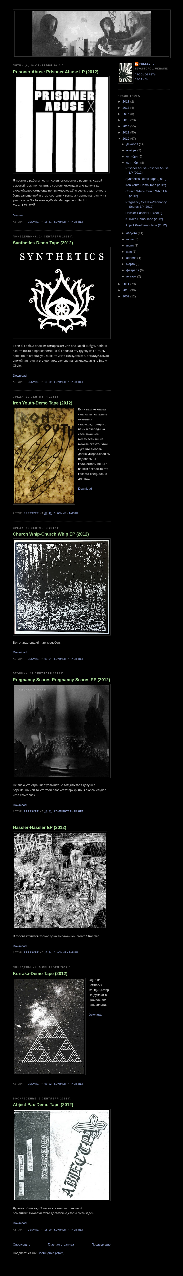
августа (132, 233)
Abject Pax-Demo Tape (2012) (43, 1104)
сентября (133, 162)
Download (18, 215)
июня (130, 245)
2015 (126, 120)
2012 (126, 138)
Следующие (21, 1244)
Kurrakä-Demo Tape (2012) (40, 973)
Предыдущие (101, 1244)
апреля (131, 258)
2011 (126, 284)
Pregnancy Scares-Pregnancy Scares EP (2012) (61, 679)
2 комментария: (67, 952)
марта (131, 264)
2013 (126, 132)
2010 (126, 290)
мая (129, 251)
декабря (132, 144)
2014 (126, 126)
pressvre (146, 64)
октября (132, 156)
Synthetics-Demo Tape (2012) (43, 243)
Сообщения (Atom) (50, 1253)
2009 (126, 296)
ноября (131, 150)
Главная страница (61, 1244)
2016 (126, 114)
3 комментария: (67, 513)
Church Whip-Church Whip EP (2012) (51, 534)
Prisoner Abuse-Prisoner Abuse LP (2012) (55, 71)
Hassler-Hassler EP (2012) (39, 827)
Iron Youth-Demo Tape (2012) (42, 403)
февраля (133, 270)
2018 (126, 101)
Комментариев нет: (70, 222)
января (131, 276)
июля (130, 239)
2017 (126, 107)
